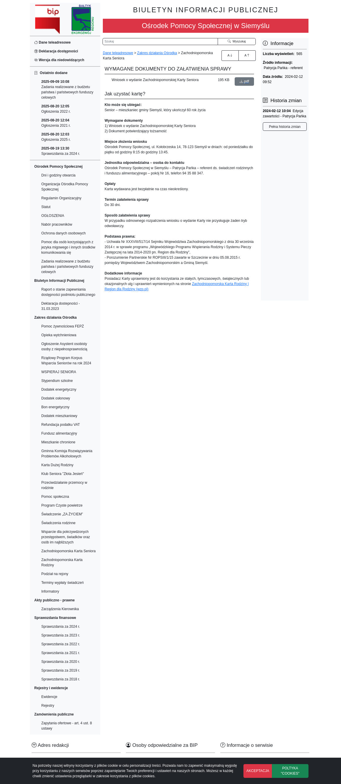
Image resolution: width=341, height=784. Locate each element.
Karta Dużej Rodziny (57, 465)
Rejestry (47, 706)
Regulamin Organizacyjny (61, 198)
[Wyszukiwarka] (160, 41)
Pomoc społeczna (55, 497)
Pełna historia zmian (285, 127)
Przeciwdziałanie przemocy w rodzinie (64, 485)
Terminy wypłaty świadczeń (62, 583)
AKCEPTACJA (257, 771)
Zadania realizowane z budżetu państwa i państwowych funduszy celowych (67, 89)
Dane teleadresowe (52, 42)
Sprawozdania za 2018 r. (60, 679)
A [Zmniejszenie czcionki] (247, 55)
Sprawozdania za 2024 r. (60, 151)
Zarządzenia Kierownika (60, 609)
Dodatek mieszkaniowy (59, 416)
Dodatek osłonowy (55, 398)
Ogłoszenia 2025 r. (56, 137)
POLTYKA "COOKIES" (290, 771)
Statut (45, 207)
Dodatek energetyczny (58, 389)
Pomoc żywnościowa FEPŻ (62, 326)
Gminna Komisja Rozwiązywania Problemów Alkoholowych (66, 453)
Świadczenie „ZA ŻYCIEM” (62, 514)
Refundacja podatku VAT (60, 425)
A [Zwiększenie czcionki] (230, 55)
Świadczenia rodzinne (58, 523)
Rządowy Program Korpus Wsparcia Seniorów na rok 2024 (66, 360)
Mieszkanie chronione (58, 442)
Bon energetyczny (55, 407)
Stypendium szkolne (57, 381)
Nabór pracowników (56, 224)
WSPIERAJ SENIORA (58, 372)
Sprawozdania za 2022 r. (60, 644)
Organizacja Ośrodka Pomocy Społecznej (64, 186)
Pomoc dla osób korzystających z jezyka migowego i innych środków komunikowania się (68, 247)
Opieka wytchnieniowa (58, 335)
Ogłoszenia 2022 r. (56, 109)
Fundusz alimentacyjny (59, 433)
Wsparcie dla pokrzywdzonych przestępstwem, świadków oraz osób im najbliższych (65, 537)
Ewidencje (49, 697)
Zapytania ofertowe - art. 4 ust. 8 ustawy (66, 725)
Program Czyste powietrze (62, 505)
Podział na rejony (54, 574)
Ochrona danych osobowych (63, 233)
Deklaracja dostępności (56, 51)
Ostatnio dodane (50, 73)
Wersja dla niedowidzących (59, 60)
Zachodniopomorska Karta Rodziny (62, 562)
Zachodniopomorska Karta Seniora (68, 551)
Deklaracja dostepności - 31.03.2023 (60, 306)
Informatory (50, 591)
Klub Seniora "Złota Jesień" (62, 474)
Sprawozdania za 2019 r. (60, 670)
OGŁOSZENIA (52, 216)
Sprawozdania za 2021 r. (60, 653)
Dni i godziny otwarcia (58, 175)
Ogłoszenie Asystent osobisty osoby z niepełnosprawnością (64, 346)
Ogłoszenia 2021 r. (56, 123)
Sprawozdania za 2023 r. (60, 635)
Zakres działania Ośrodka (157, 53)
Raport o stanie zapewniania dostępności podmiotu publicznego (68, 292)
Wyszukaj (237, 41)
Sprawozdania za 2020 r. (60, 662)
